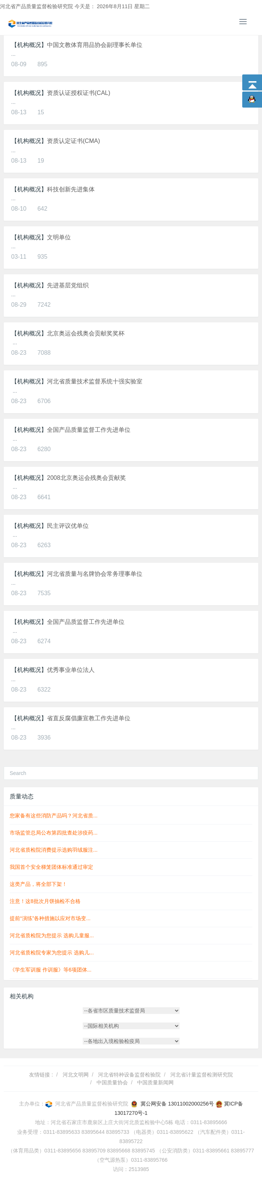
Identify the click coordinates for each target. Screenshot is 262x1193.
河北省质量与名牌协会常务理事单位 (94, 574)
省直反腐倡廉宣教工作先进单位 (88, 718)
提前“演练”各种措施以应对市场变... (50, 918)
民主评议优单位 (68, 526)
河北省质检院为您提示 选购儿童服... (52, 935)
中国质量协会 (112, 1082)
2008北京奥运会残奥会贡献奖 (86, 478)
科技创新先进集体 (71, 189)
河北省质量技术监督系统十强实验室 (94, 381)
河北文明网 (76, 1075)
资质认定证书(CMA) (73, 141)
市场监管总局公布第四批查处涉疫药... (54, 833)
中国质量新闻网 (155, 1082)
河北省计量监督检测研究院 (201, 1075)
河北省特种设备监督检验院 (129, 1075)
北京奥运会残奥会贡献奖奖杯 (85, 333)
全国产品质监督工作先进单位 (85, 622)
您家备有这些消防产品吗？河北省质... (54, 816)
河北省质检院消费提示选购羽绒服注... (54, 850)
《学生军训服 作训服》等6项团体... (50, 970)
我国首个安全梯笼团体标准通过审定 (51, 867)
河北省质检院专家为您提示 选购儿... (52, 953)
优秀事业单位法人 (71, 670)
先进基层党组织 (68, 285)
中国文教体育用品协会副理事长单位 (94, 45)
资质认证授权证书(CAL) (78, 93)
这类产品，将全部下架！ (38, 884)
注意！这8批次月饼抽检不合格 (45, 901)
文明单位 (59, 237)
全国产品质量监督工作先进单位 (88, 430)
